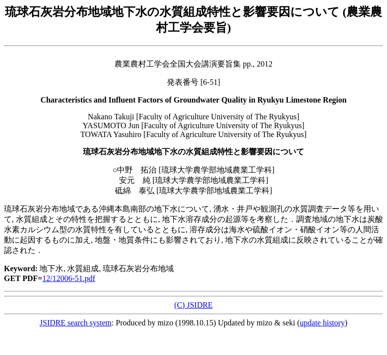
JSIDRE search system (75, 323)
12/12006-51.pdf (68, 278)
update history (322, 323)
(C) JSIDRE (193, 305)
